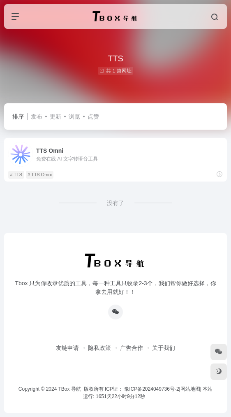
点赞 (93, 116)
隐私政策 (99, 348)
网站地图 (190, 389)
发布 (36, 116)
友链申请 (67, 348)
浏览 (74, 116)
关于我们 (163, 348)
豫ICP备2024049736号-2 (151, 389)
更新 (55, 116)
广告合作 (131, 348)
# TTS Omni (40, 174)
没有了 (115, 203)
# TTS (16, 174)
